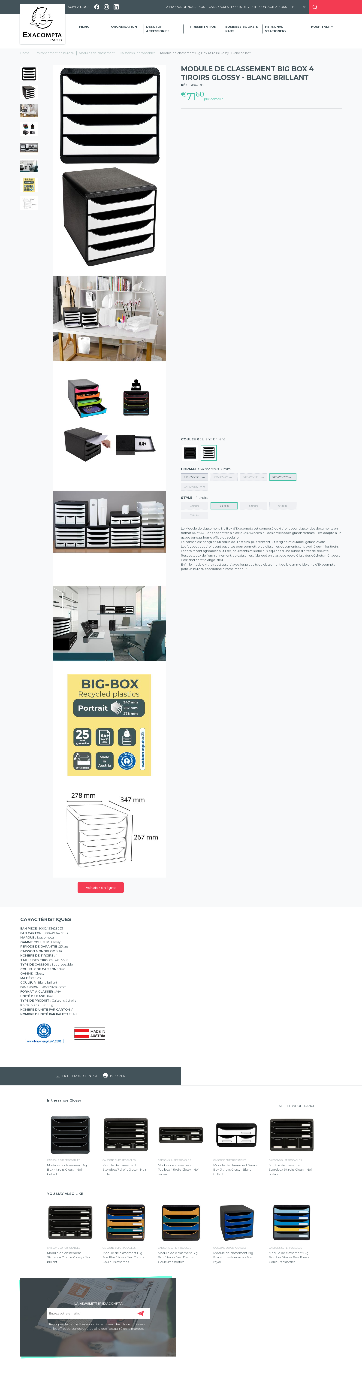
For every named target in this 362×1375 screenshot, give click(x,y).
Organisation (124, 26)
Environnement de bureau (54, 53)
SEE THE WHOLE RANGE (297, 1106)
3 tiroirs (194, 505)
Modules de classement (97, 53)
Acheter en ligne (101, 887)
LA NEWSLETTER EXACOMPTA (98, 1303)
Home (25, 53)
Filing (84, 26)
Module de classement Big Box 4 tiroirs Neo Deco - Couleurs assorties (178, 1257)
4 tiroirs (224, 505)
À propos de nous (181, 7)
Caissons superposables (137, 53)
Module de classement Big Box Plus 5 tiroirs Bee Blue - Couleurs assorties (289, 1257)
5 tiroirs (253, 505)
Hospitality (322, 26)
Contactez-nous (273, 7)
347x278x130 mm (253, 477)
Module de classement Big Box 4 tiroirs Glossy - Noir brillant (67, 1169)
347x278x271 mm (194, 486)
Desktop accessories (157, 29)
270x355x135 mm (194, 477)
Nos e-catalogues (214, 7)
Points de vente (244, 7)
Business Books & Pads (241, 29)
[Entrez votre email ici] (98, 1313)
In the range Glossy (64, 1100)
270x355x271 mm (224, 477)
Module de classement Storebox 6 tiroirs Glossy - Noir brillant (291, 1169)
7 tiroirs (194, 515)
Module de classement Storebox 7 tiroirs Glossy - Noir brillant (124, 1169)
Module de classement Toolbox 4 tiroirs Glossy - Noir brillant (179, 1169)
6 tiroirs (282, 505)
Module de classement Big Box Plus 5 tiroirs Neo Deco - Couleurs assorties (123, 1257)
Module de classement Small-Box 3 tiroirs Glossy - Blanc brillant (235, 1169)
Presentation (203, 26)
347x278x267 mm (282, 477)
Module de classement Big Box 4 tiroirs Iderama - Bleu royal (233, 1257)
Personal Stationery (275, 29)
